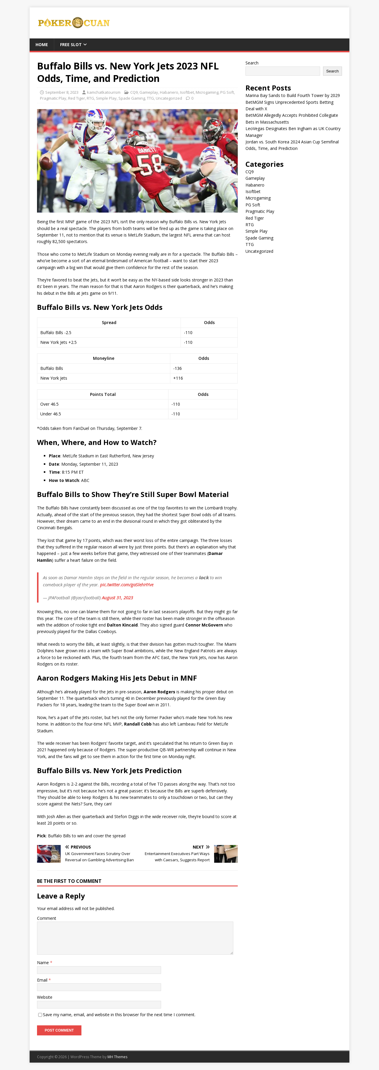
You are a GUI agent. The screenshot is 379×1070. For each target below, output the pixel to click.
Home (42, 44)
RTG (90, 98)
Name (43, 962)
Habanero (169, 92)
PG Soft (227, 92)
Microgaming (207, 92)
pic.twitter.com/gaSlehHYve (126, 584)
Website (44, 997)
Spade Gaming (131, 98)
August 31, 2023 (117, 597)
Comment (46, 918)
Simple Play (106, 98)
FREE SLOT (71, 44)
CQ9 (134, 92)
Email (43, 980)
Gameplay (148, 92)
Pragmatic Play (53, 98)
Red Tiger (76, 98)
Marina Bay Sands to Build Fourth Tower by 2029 (292, 95)
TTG (150, 98)
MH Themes (117, 1056)
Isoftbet (187, 92)
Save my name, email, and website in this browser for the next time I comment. (119, 1014)
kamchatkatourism (104, 92)
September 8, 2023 (61, 92)
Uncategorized (169, 98)
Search (251, 63)
